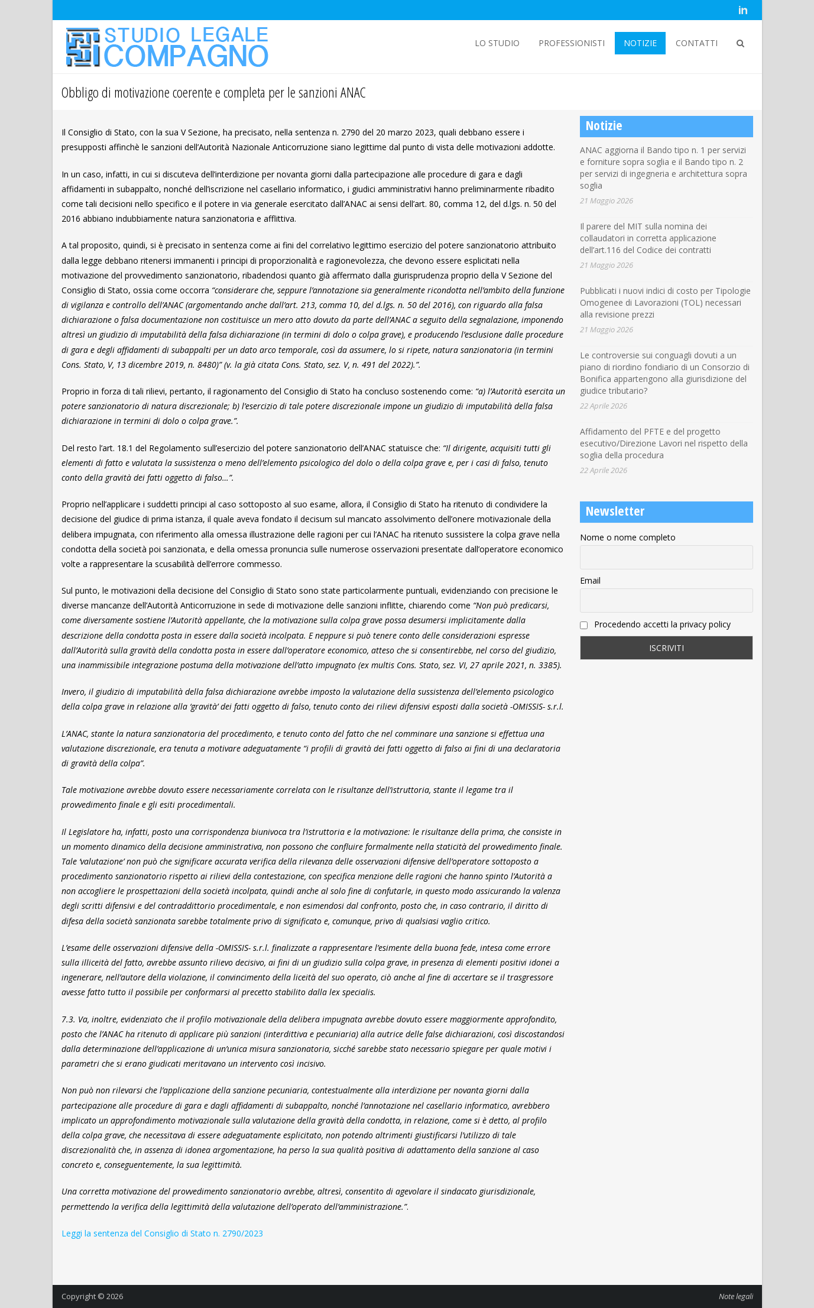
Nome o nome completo (628, 537)
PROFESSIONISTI (572, 42)
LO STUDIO (497, 42)
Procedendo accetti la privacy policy (655, 624)
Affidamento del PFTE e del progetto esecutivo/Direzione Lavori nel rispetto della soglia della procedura (664, 443)
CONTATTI (697, 42)
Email (590, 580)
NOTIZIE (640, 42)
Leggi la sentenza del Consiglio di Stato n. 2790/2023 (162, 1233)
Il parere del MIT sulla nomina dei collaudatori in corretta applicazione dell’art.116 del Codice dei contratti (648, 238)
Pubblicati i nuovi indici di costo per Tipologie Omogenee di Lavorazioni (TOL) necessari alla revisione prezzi (665, 302)
